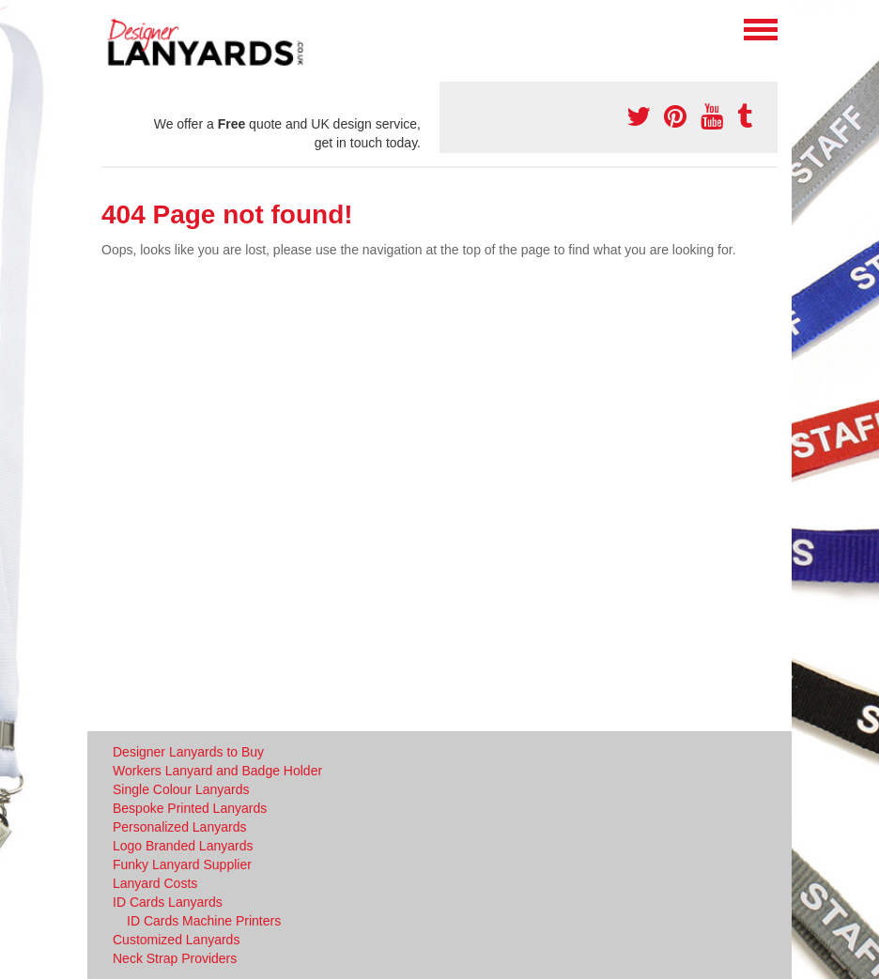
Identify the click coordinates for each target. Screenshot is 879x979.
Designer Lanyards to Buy (188, 751)
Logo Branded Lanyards (183, 845)
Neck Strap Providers (175, 958)
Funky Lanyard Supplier (182, 864)
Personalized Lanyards (179, 826)
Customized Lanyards (176, 939)
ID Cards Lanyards (168, 902)
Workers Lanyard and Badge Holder (217, 770)
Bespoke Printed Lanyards (190, 808)
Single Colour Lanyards (181, 789)
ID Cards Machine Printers (204, 920)
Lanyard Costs (155, 883)
